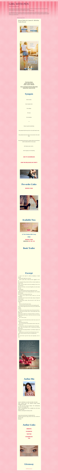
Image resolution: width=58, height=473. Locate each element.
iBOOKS (27, 188)
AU (34, 241)
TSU (29, 438)
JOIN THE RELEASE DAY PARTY (29, 162)
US (29, 241)
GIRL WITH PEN (19, 3)
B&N (31, 188)
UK (31, 241)
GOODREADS (29, 436)
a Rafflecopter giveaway (29, 468)
